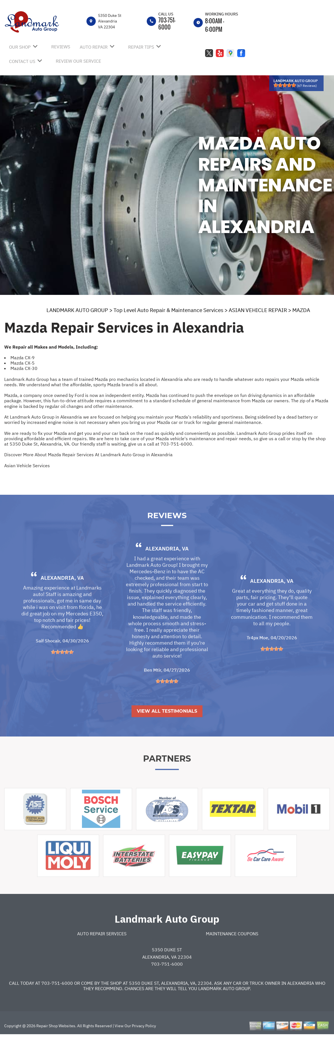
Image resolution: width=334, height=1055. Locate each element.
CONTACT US (22, 61)
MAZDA (301, 310)
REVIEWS (60, 46)
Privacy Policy (144, 1045)
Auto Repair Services (101, 953)
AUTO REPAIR (94, 47)
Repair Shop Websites (55, 1045)
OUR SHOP (20, 47)
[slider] (284, 85)
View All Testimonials (167, 730)
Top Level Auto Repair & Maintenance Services (168, 310)
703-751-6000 (166, 23)
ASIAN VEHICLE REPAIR (258, 310)
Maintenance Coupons (232, 953)
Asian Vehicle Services (27, 465)
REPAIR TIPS (141, 47)
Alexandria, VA (62, 597)
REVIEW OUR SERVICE (78, 61)
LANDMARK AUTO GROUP (77, 310)
